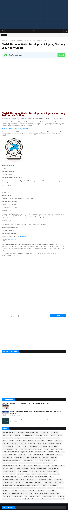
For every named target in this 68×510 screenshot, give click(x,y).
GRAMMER (46, 449)
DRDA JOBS (51, 443)
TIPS (31, 493)
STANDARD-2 (15, 488)
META (18, 468)
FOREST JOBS (43, 446)
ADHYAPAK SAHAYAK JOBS (9, 432)
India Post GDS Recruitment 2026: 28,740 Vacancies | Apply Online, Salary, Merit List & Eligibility (35, 412)
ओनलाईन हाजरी (25, 499)
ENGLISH (25, 446)
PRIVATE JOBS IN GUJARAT (9, 477)
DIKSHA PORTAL (42, 443)
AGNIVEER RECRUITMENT (32, 432)
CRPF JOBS (18, 441)
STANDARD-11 (54, 485)
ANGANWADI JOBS (7, 435)
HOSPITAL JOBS (22, 454)
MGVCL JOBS (25, 468)
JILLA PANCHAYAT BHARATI (9, 463)
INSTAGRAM (46, 457)
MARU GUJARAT (38, 466)
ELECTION (18, 446)
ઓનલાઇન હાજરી (60, 499)
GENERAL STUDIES (53, 446)
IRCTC (41, 460)
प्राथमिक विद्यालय (50, 499)
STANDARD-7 (60, 488)
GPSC (34, 449)
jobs (20, 463)
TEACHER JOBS (40, 490)
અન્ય (3, 129)
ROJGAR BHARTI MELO (8, 479)
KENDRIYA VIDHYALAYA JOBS (10, 466)
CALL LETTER (6, 438)
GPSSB (39, 449)
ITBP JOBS (47, 460)
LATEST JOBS (9, 40)
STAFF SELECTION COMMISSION (22, 485)
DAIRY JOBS (49, 441)
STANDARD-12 (6, 488)
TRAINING (51, 493)
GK (16, 449)
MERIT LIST (12, 468)
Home (3, 40)
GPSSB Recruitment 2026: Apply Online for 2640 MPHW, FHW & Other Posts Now (33, 404)
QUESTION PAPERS (28, 477)
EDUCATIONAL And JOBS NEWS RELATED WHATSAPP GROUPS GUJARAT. (30, 419)
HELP (63, 452)
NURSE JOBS (26, 471)
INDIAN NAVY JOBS (35, 457)
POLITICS (34, 474)
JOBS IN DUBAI (37, 463)
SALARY (22, 479)
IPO (37, 460)
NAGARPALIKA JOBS (53, 468)
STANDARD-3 (24, 488)
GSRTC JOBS (59, 449)
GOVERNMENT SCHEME (25, 449)
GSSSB (4, 452)
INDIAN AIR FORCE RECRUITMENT (53, 454)
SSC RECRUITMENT (7, 485)
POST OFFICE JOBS (42, 474)
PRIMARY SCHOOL (54, 474)
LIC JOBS (30, 466)
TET (27, 493)
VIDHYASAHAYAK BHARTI (49, 496)
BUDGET (53, 435)
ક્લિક (24, 129)
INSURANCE (54, 457)
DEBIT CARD (6, 443)
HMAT (4, 454)
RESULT (51, 477)
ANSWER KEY (17, 435)
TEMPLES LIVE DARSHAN (18, 493)
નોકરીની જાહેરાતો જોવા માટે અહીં (14, 129)
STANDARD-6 (51, 488)
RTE (17, 479)
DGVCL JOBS (23, 443)
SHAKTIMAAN (29, 482)
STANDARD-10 (44, 485)
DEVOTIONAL (14, 443)
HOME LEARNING (12, 454)
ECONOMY (58, 443)
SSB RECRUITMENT (58, 482)
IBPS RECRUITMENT (38, 454)
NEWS (19, 471)
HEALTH (57, 452)
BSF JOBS (46, 435)
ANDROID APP (54, 432)
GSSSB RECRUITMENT (13, 452)
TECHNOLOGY (6, 493)
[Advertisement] (34, 14)
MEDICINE (5, 468)
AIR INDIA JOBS (44, 432)
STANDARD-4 (33, 488)
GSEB (52, 449)
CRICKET (11, 441)
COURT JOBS (56, 438)
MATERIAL (46, 466)
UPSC (26, 496)
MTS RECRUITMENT (41, 468)
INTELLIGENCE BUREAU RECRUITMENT (12, 460)
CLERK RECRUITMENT (28, 438)
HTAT (30, 454)
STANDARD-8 (6, 490)
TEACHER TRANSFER (51, 490)
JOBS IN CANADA (27, 463)
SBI (36, 479)
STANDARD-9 (15, 490)
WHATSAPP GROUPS (8, 499)
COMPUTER (48, 438)
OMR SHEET (34, 471)
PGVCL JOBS (20, 474)
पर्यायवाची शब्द (34, 499)
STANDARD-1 (35, 485)
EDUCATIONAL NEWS (8, 446)
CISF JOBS (18, 438)
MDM (62, 466)
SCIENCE (50, 479)
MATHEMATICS (55, 466)
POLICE (27, 474)
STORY (22, 490)
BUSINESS (59, 435)
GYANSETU (50, 452)
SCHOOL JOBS (42, 479)
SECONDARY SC (58, 479)
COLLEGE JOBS (39, 438)
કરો (27, 129)
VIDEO (38, 496)
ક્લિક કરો (61, 55)
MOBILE (33, 468)
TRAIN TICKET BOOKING (41, 493)
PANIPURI (5, 474)
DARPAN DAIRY (58, 441)
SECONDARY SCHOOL (8, 482)
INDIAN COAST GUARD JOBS (21, 457)
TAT (27, 490)
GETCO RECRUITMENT (8, 449)
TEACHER (32, 490)
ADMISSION (21, 432)
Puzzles (20, 477)
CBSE (12, 438)
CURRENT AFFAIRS (39, 441)
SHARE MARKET (38, 482)
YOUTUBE (17, 499)
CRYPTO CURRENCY (28, 441)
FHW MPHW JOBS (33, 446)
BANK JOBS (39, 435)
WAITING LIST (61, 496)
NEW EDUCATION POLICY (9, 471)
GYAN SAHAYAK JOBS (40, 452)
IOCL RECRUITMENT (29, 460)
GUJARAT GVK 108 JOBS (27, 452)
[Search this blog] (11, 316)
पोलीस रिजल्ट (42, 499)
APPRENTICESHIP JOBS (28, 435)
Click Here (23, 236)
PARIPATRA (12, 474)
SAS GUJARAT (29, 479)
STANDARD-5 (42, 488)
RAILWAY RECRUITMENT (41, 477)
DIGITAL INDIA (32, 443)
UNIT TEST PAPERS (7, 496)
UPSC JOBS (32, 496)
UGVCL (58, 493)
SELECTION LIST (20, 482)
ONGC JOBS (42, 471)
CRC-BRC (5, 441)
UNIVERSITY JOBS (18, 496)
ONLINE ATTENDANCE (52, 471)
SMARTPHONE (48, 482)
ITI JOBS (54, 460)
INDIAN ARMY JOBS (7, 457)
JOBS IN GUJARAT (48, 463)
